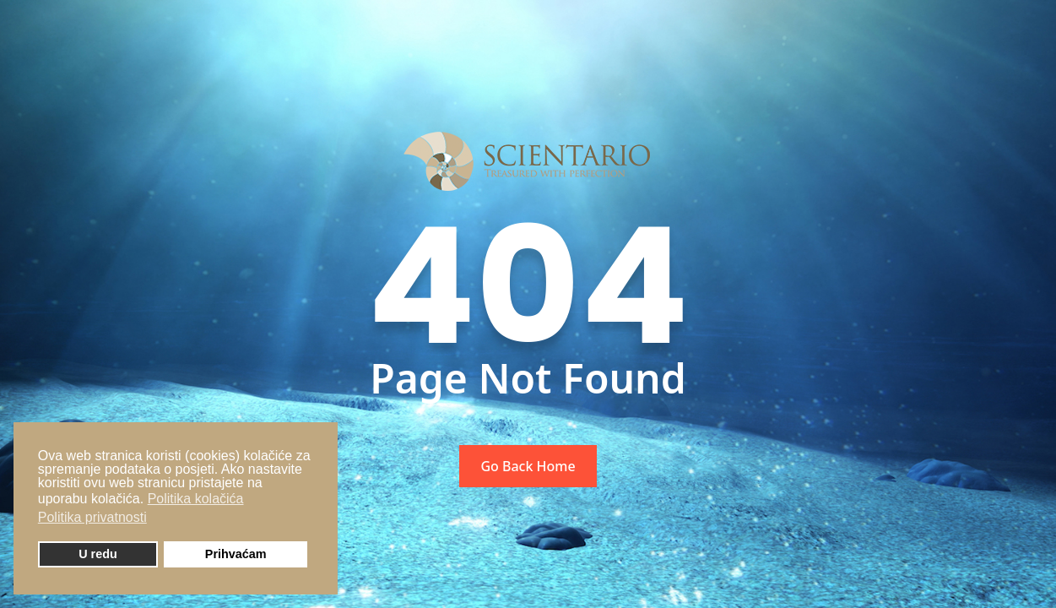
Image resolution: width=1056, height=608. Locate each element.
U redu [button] (98, 554)
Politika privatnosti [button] (92, 517)
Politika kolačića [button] (196, 498)
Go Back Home (527, 466)
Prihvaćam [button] (236, 554)
